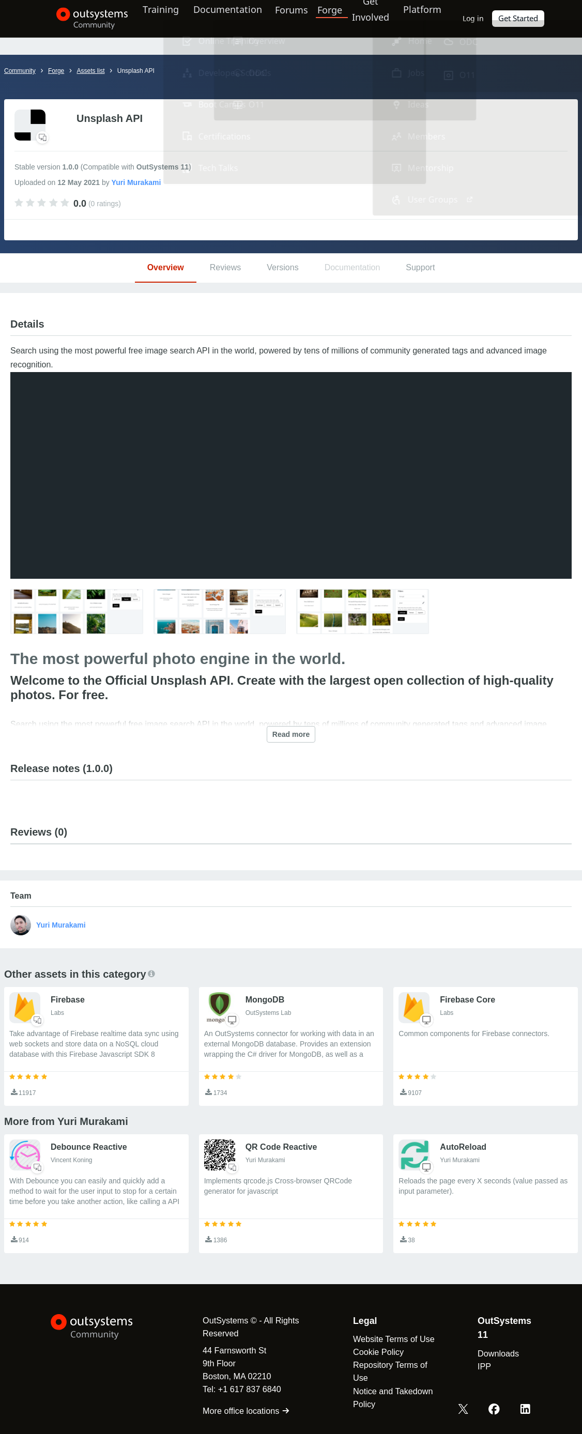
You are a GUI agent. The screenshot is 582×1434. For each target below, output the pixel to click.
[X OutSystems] (465, 1409)
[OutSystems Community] (79, 18)
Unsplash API (136, 70)
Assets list (90, 70)
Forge (331, 18)
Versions (282, 267)
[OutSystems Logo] (102, 1327)
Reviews (225, 267)
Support (420, 267)
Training (153, 18)
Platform (429, 18)
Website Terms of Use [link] (390, 1339)
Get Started (528, 18)
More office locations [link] (239, 1410)
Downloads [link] (497, 1353)
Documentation (224, 18)
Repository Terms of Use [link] (386, 1371)
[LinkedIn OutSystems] (525, 1409)
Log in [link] (483, 18)
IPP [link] (483, 1366)
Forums (293, 18)
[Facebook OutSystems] (495, 1409)
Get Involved (372, 18)
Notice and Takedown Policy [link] (389, 1397)
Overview (165, 267)
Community (20, 70)
